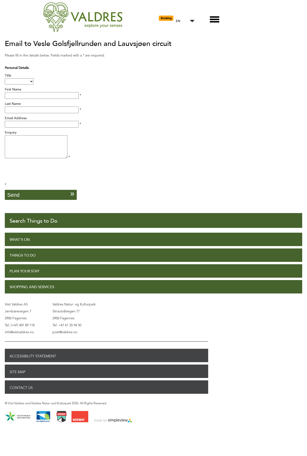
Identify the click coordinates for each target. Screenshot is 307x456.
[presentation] (41, 177)
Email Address (16, 118)
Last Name (13, 104)
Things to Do (22, 260)
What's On (20, 244)
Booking (166, 18)
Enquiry (11, 132)
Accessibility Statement (33, 360)
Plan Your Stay (24, 275)
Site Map (17, 376)
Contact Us (21, 392)
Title (8, 75)
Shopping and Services (32, 291)
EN (178, 21)
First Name (13, 89)
